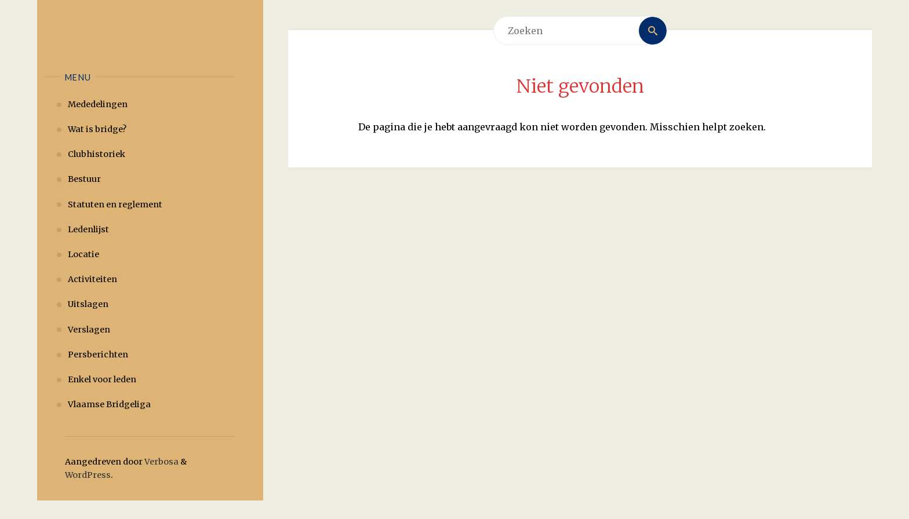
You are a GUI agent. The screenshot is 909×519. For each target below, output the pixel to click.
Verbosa (161, 461)
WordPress (88, 475)
